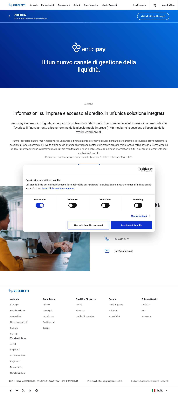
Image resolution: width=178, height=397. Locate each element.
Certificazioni (49, 322)
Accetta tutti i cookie (131, 225)
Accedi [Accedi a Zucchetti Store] (13, 344)
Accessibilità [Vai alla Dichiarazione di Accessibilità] (114, 316)
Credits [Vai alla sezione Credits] (46, 328)
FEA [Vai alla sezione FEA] (143, 310)
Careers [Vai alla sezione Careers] (13, 334)
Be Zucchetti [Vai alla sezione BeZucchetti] (15, 316)
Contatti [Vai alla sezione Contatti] (14, 328)
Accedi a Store (168, 5)
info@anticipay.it (124, 251)
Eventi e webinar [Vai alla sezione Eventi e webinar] (17, 310)
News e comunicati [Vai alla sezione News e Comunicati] (18, 322)
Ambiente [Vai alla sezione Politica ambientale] (113, 310)
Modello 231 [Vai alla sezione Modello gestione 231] (48, 316)
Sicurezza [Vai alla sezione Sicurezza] (80, 310)
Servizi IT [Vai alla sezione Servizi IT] (146, 305)
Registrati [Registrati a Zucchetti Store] (14, 350)
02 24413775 (122, 239)
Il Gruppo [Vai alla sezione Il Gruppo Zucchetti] (14, 305)
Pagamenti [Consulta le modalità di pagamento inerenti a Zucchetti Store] (15, 361)
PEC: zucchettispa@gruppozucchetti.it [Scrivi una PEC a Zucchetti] (104, 381)
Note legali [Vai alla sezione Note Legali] (48, 310)
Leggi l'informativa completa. (58, 188)
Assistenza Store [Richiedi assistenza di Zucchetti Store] (17, 355)
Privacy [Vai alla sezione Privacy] (46, 305)
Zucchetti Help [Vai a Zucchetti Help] (16, 367)
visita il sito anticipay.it (153, 16)
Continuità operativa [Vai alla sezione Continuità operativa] (85, 316)
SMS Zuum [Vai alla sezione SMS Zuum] (146, 316)
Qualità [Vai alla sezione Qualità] (79, 305)
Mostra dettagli (139, 216)
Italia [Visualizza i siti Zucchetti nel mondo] (159, 390)
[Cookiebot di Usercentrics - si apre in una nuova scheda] (139, 169)
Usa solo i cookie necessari (88, 225)
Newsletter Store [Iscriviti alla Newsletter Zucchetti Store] (17, 373)
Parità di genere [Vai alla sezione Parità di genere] (116, 305)
